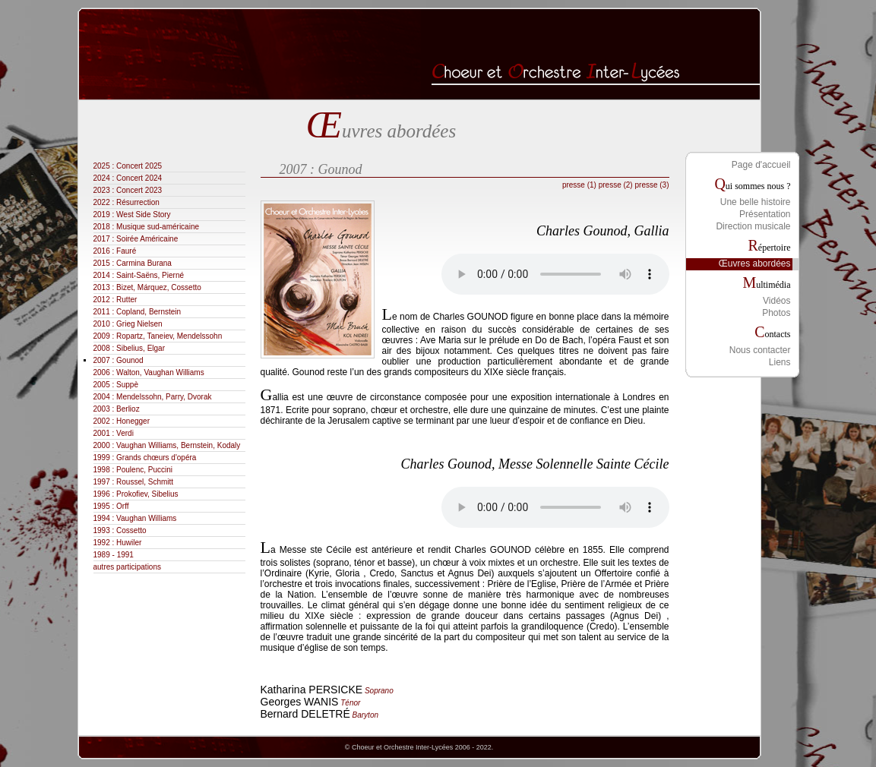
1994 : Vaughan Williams (150, 518)
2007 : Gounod (134, 360)
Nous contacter (760, 350)
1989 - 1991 (129, 555)
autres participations (143, 567)
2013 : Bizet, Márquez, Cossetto (162, 287)
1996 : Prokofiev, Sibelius (151, 494)
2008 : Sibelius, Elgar (145, 348)
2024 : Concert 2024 (143, 178)
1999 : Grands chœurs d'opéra (160, 457)
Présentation (764, 214)
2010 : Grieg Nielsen (143, 324)
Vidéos (776, 300)
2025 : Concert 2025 (143, 166)
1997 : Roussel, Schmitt (149, 482)
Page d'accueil (761, 164)
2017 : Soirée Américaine (151, 239)
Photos (776, 313)
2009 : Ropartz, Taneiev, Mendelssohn (173, 336)
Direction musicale (753, 226)
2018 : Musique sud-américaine (162, 227)
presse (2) (616, 185)
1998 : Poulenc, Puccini (148, 470)
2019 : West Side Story (147, 214)
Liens (780, 362)
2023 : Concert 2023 (143, 190)
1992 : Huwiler (133, 542)
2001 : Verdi (129, 433)
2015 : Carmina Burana (148, 263)
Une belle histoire (755, 202)
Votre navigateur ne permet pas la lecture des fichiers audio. (555, 274)
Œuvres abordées (755, 263)
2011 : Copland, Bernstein (153, 312)
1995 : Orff (126, 506)
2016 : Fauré (130, 251)
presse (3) (651, 185)
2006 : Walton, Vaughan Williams (164, 372)
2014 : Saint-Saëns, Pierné (154, 275)
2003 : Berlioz (132, 409)
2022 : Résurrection (142, 202)
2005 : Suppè (131, 384)
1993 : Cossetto (135, 530)
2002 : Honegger (137, 421)
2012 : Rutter (131, 299)
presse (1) (579, 185)
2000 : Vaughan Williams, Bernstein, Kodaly (182, 445)
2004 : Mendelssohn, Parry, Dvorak (168, 397)
